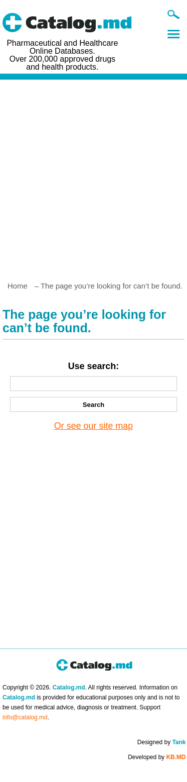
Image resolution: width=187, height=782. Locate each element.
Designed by (161, 742)
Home (17, 286)
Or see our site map (93, 426)
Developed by (157, 757)
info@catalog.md (24, 717)
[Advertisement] (93, 176)
